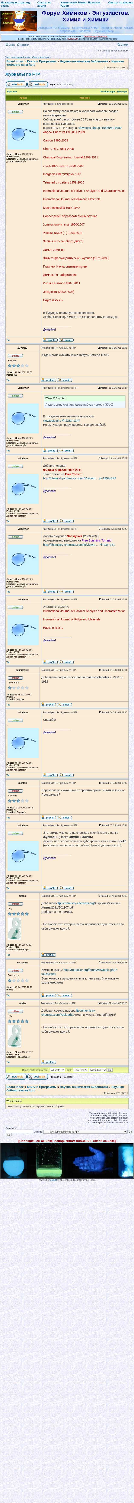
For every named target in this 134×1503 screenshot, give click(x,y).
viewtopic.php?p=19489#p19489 (100, 127)
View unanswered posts (17, 57)
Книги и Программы (41, 61)
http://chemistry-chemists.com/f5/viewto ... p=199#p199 (79, 478)
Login (10, 45)
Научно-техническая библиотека (84, 61)
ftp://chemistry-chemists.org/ (76, 903)
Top (8, 340)
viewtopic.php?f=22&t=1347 (61, 420)
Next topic (122, 91)
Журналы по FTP (22, 74)
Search (123, 45)
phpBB (53, 1180)
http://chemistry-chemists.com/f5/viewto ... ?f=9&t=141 (79, 544)
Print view (12, 91)
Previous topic (108, 91)
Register (23, 45)
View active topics (41, 57)
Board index (15, 61)
